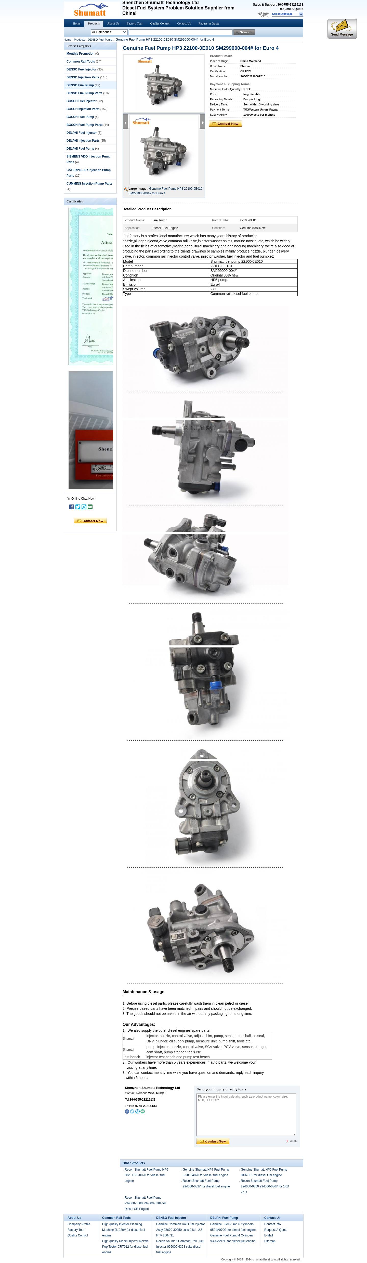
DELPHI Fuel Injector (82, 133)
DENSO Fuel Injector (81, 69)
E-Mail (268, 1235)
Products (94, 23)
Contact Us (184, 23)
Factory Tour (134, 23)
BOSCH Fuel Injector (82, 101)
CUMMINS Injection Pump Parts (89, 183)
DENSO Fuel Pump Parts (84, 93)
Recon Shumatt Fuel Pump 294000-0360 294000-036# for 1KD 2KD (265, 1186)
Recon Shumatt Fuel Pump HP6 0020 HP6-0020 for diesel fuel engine (146, 1175)
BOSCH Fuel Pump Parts (84, 125)
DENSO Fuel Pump (100, 39)
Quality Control (159, 23)
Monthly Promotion (80, 53)
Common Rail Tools (81, 61)
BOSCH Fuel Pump (80, 117)
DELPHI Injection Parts (83, 140)
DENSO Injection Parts (83, 77)
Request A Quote (291, 9)
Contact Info (272, 1224)
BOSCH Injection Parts (83, 109)
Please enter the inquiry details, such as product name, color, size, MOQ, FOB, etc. (246, 1114)
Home (76, 23)
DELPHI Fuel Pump (80, 148)
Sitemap (270, 1241)
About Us (113, 23)
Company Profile (79, 1224)
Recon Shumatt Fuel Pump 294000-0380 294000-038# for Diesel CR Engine (145, 1203)
